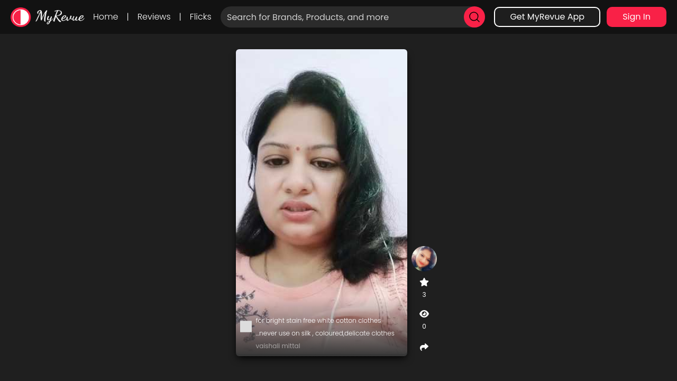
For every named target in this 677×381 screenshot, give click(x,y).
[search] (474, 17)
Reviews (154, 17)
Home (105, 17)
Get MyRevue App (547, 17)
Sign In (637, 17)
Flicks (201, 17)
